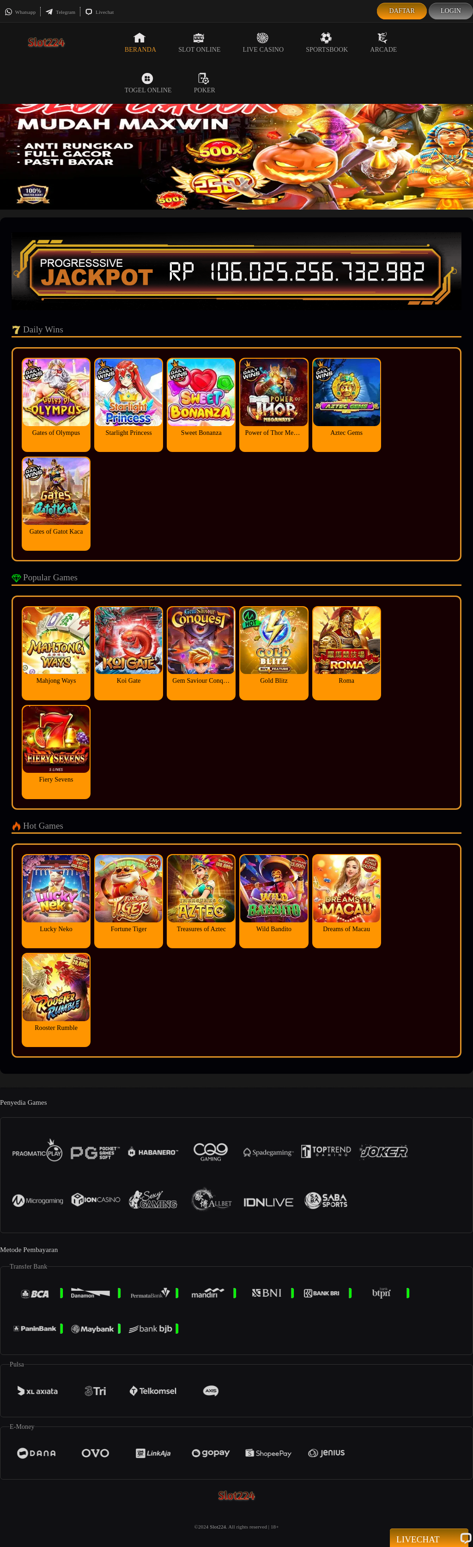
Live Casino (263, 42)
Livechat (99, 12)
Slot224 (218, 1526)
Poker (204, 83)
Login (451, 10)
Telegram (60, 12)
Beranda (140, 42)
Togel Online (148, 83)
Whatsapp (20, 12)
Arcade (383, 42)
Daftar (402, 10)
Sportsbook (327, 42)
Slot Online (199, 42)
